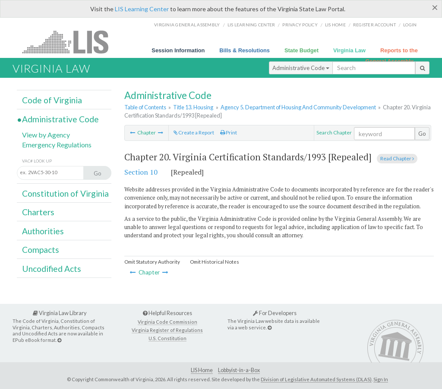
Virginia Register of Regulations (167, 330)
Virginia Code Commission (167, 322)
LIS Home (202, 370)
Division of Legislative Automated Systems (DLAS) (316, 379)
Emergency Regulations (57, 144)
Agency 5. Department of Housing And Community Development (298, 107)
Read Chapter (397, 158)
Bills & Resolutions (244, 50)
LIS (70, 42)
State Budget (301, 50)
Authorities (43, 231)
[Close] (435, 7)
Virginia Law (349, 50)
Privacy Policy (300, 24)
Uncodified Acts (51, 269)
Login (410, 24)
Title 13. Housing (193, 107)
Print (228, 132)
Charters (38, 212)
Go (422, 133)
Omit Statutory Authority (152, 262)
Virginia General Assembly (187, 24)
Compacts (40, 250)
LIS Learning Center (142, 9)
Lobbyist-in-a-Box (239, 370)
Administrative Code (300, 67)
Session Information (178, 50)
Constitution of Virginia (65, 193)
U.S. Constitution (167, 338)
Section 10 (141, 172)
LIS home (335, 24)
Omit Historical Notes (214, 262)
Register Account (374, 24)
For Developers (275, 312)
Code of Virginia (52, 100)
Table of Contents (145, 107)
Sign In (380, 379)
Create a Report (194, 132)
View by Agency (46, 135)
